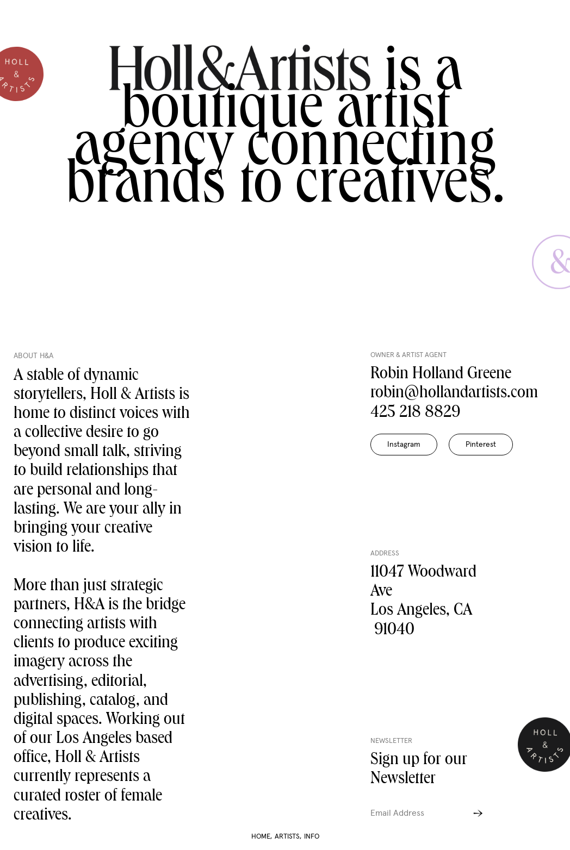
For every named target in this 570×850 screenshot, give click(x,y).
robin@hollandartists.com (454, 394)
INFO (311, 836)
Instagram (403, 444)
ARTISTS (288, 836)
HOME (261, 836)
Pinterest (481, 444)
